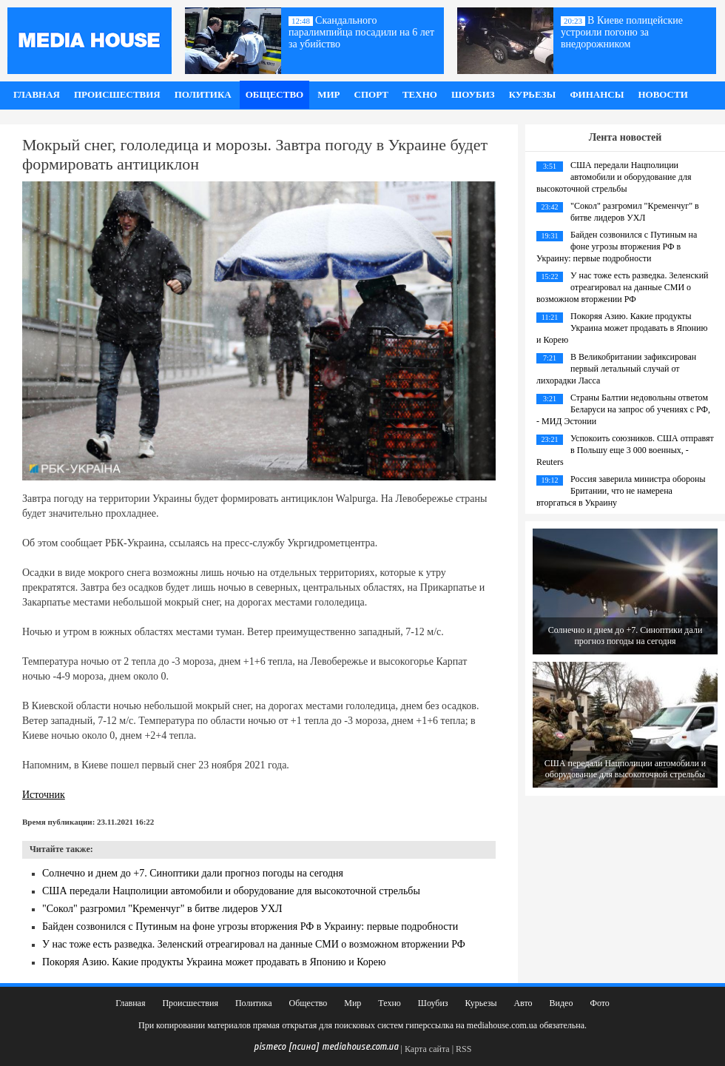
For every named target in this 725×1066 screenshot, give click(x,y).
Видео (561, 1003)
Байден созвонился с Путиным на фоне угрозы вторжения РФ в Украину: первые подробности (250, 926)
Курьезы (532, 94)
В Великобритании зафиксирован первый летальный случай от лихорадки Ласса (616, 369)
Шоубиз (473, 94)
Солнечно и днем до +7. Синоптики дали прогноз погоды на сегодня (192, 873)
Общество (275, 94)
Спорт (371, 94)
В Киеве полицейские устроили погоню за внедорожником (622, 32)
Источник (43, 794)
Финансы (597, 94)
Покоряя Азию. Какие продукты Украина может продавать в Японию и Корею (214, 962)
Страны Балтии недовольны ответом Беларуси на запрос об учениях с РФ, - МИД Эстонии (623, 409)
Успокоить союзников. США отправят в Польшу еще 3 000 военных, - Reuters (625, 450)
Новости (662, 94)
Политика (203, 94)
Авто (522, 1003)
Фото (599, 1003)
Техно (419, 94)
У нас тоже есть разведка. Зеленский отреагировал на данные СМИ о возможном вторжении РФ (253, 944)
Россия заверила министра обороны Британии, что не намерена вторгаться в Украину (620, 491)
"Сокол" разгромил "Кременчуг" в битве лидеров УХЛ (162, 908)
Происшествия (117, 94)
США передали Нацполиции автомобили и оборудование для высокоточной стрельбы (231, 890)
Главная (36, 94)
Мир (328, 94)
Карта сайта (427, 1049)
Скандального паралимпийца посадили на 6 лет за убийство (361, 32)
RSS (463, 1049)
